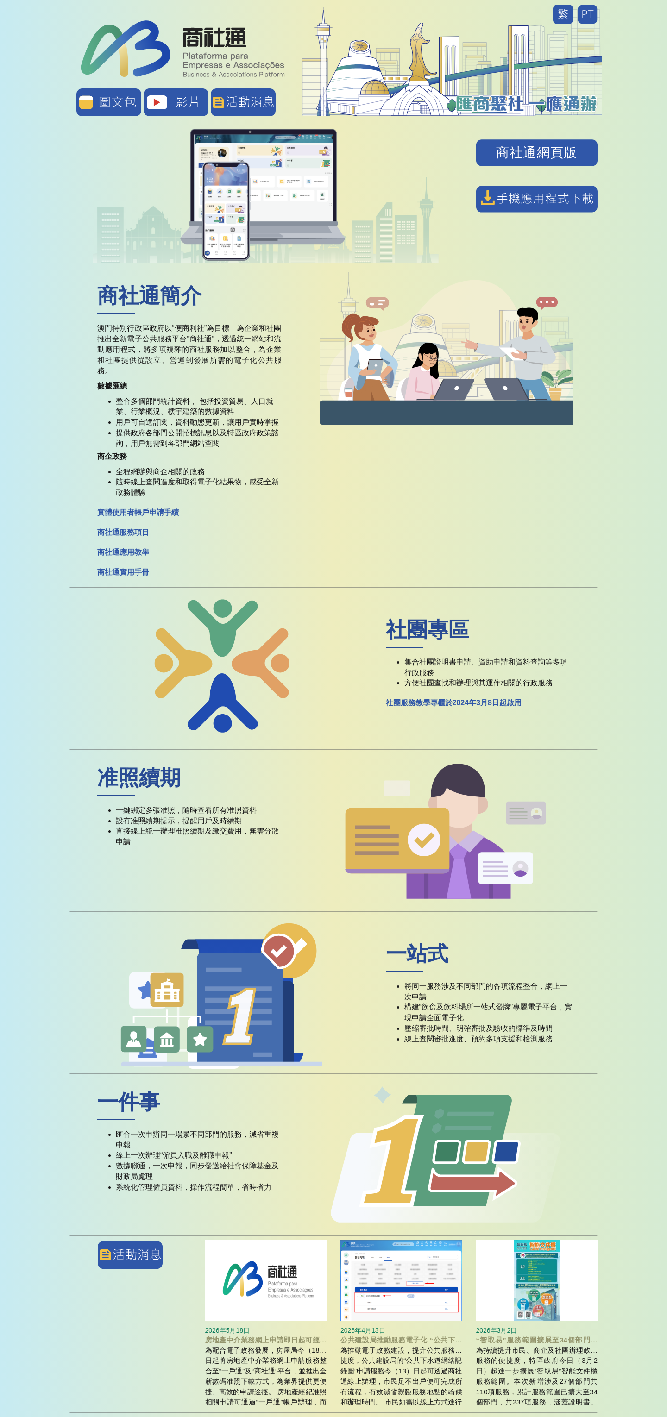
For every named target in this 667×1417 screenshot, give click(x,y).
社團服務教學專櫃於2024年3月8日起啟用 (454, 703)
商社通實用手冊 (123, 572)
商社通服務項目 (123, 532)
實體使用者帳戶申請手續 (138, 512)
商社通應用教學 (123, 552)
